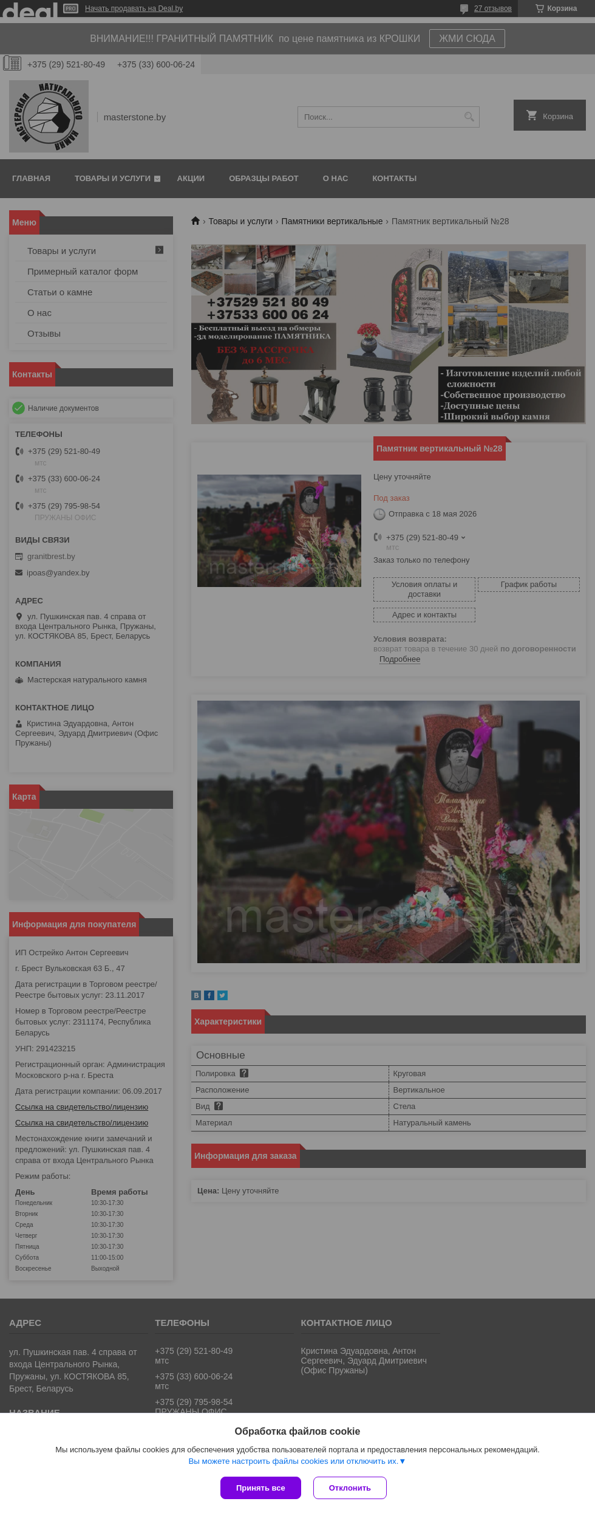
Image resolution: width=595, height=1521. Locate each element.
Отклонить (350, 1487)
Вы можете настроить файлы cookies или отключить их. (293, 1461)
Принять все (260, 1487)
